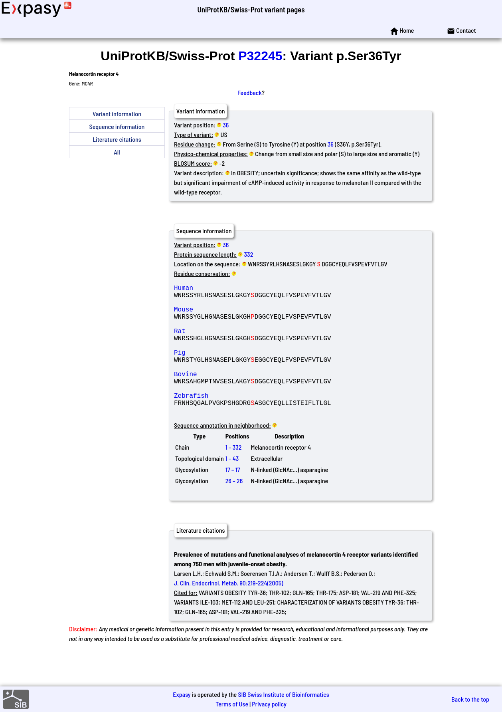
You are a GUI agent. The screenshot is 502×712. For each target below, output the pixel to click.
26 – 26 (234, 509)
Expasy (181, 694)
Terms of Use (231, 704)
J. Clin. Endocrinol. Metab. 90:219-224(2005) (228, 611)
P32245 (260, 56)
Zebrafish (231, 420)
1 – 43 (232, 487)
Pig (231, 368)
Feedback (249, 92)
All (117, 152)
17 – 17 (232, 498)
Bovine (231, 394)
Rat (231, 341)
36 (226, 125)
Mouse (231, 315)
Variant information (117, 113)
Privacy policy (269, 704)
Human (231, 289)
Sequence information (117, 126)
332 (248, 254)
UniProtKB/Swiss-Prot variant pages (250, 9)
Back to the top (470, 699)
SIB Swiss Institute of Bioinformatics (283, 694)
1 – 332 (233, 476)
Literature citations (117, 139)
